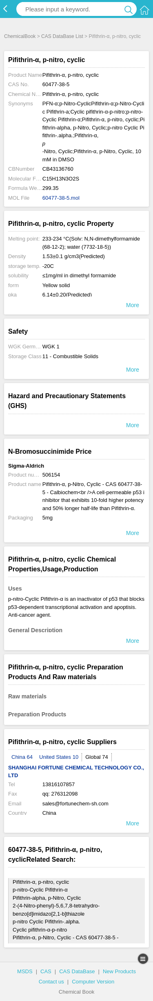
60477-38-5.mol (61, 198)
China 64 (22, 757)
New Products (119, 971)
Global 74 (96, 757)
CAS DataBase (77, 971)
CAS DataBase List (62, 36)
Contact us (51, 982)
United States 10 (58, 757)
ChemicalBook (19, 36)
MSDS (25, 971)
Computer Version (93, 982)
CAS (45, 971)
